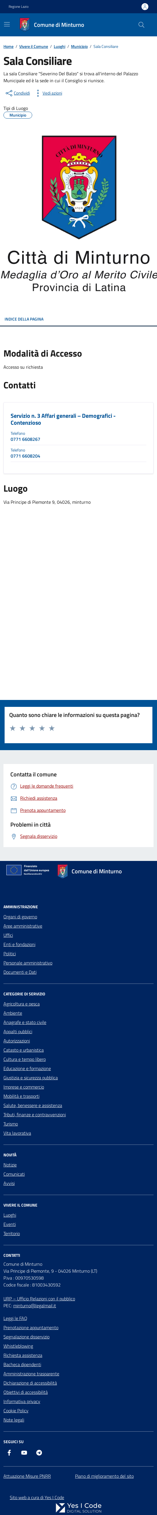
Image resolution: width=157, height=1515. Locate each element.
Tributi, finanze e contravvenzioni (34, 1114)
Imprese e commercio (23, 1086)
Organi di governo (20, 916)
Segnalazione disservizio (26, 1336)
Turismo (10, 1123)
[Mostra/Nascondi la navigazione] (6, 24)
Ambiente (12, 1013)
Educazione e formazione (27, 1068)
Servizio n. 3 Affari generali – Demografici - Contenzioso (63, 419)
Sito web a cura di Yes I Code (37, 1497)
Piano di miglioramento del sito (104, 1476)
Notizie (10, 1164)
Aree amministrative (22, 925)
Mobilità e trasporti (21, 1096)
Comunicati (14, 1174)
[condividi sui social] (17, 93)
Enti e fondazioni (19, 944)
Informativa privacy (21, 1401)
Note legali (13, 1419)
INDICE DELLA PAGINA (78, 319)
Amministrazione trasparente (31, 1373)
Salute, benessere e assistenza (32, 1105)
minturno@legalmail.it (34, 1305)
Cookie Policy (15, 1410)
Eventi (9, 1224)
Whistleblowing (18, 1345)
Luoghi (9, 1214)
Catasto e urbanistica (23, 1049)
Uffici (8, 935)
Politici (9, 953)
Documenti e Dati (20, 972)
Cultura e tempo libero (24, 1059)
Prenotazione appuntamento (30, 1327)
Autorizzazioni (16, 1040)
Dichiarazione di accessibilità (30, 1382)
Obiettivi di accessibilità (25, 1392)
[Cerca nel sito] (141, 25)
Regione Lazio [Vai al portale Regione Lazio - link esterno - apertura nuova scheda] (18, 6)
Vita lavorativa (17, 1133)
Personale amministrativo (27, 962)
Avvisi (9, 1183)
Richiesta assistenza (22, 1355)
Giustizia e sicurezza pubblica (30, 1077)
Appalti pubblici (17, 1031)
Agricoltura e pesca (21, 1003)
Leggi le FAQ (15, 1318)
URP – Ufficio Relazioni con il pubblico (39, 1298)
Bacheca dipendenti (22, 1364)
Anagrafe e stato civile (24, 1022)
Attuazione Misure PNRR (27, 1476)
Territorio (11, 1233)
